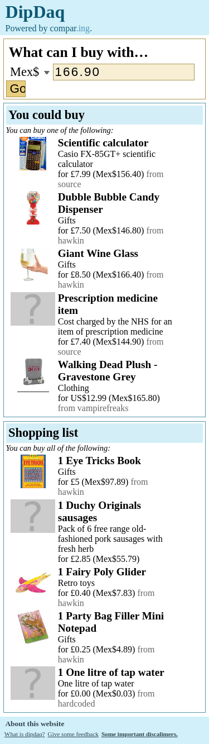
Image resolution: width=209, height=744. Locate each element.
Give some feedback (73, 734)
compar (70, 28)
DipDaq (35, 12)
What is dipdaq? (24, 734)
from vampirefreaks (93, 408)
